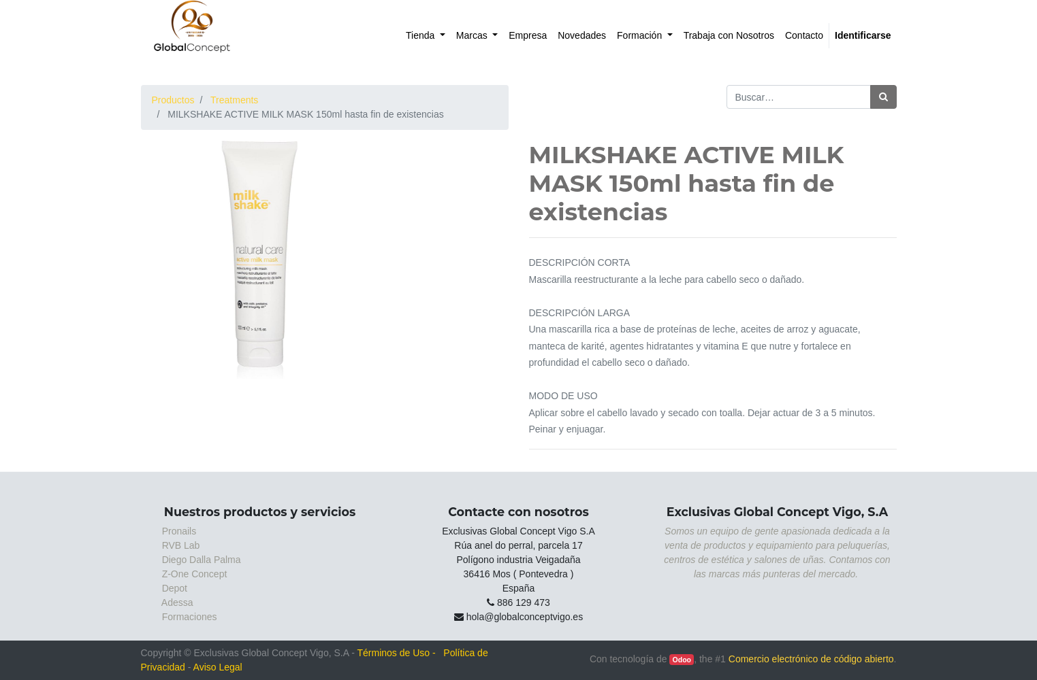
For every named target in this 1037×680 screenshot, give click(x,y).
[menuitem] (425, 35)
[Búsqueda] (883, 97)
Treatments (234, 100)
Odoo (682, 660)
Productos (173, 100)
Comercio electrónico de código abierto (811, 658)
